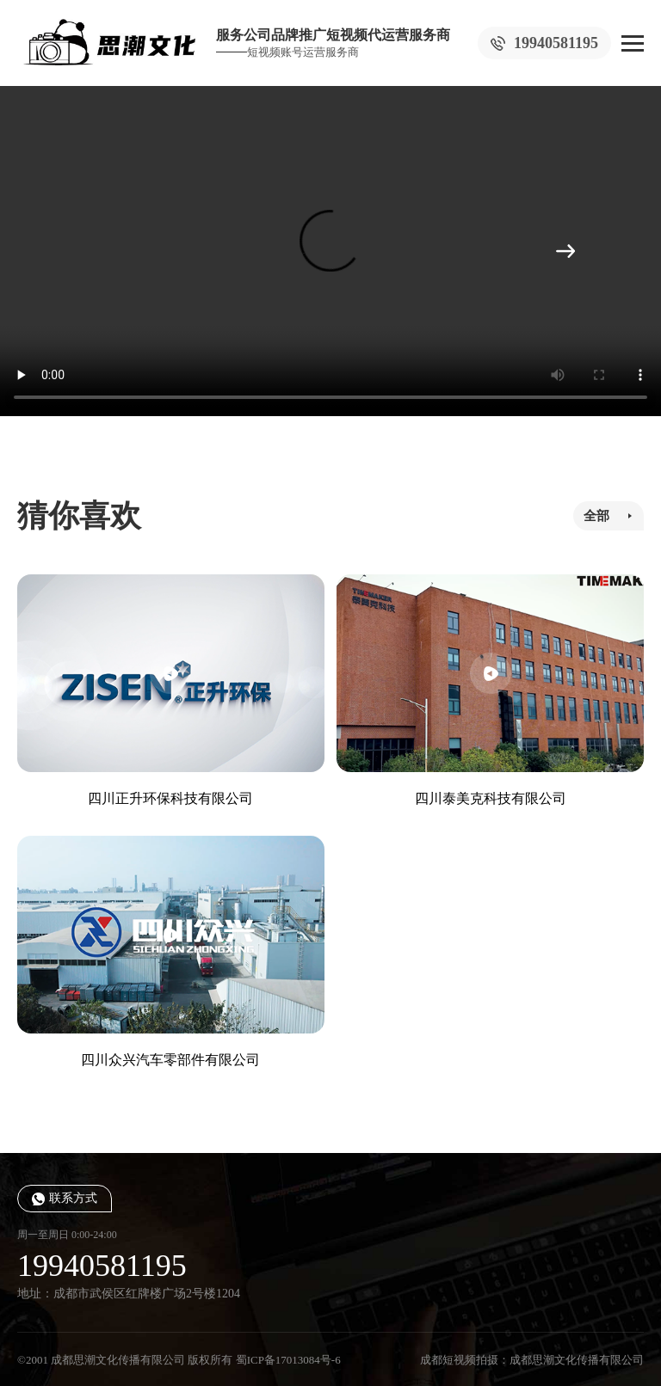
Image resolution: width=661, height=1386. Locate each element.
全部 (596, 516)
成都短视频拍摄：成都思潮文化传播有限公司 (532, 1359)
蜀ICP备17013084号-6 (288, 1359)
